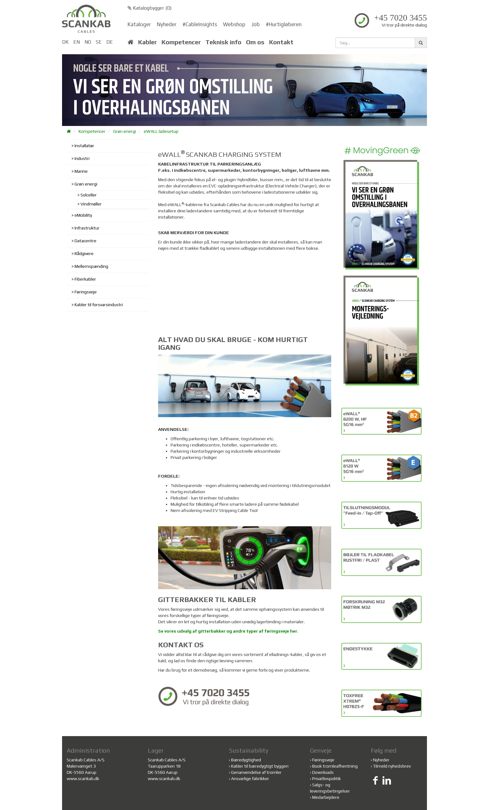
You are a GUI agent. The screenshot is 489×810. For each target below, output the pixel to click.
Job (255, 24)
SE (99, 42)
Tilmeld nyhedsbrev (392, 766)
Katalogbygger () (150, 8)
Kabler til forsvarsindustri (99, 304)
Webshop (234, 24)
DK (65, 42)
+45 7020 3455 (400, 17)
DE (109, 42)
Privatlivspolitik (326, 778)
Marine (81, 171)
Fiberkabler (85, 279)
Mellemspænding (91, 266)
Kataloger (139, 24)
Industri (82, 158)
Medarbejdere (325, 797)
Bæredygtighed (246, 759)
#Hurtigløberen (284, 24)
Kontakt (281, 42)
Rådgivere (84, 253)
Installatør (84, 145)
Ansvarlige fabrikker (250, 778)
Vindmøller (91, 203)
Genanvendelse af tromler (256, 772)
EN (76, 42)
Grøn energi (124, 131)
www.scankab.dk (83, 778)
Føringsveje (86, 291)
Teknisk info (223, 42)
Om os (255, 42)
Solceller (88, 194)
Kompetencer (181, 42)
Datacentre (85, 240)
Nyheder (167, 24)
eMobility (83, 215)
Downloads (323, 772)
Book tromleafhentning (335, 766)
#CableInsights (199, 24)
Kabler (147, 42)
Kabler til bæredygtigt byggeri (259, 766)
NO (88, 42)
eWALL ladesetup (161, 131)
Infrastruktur (87, 227)
